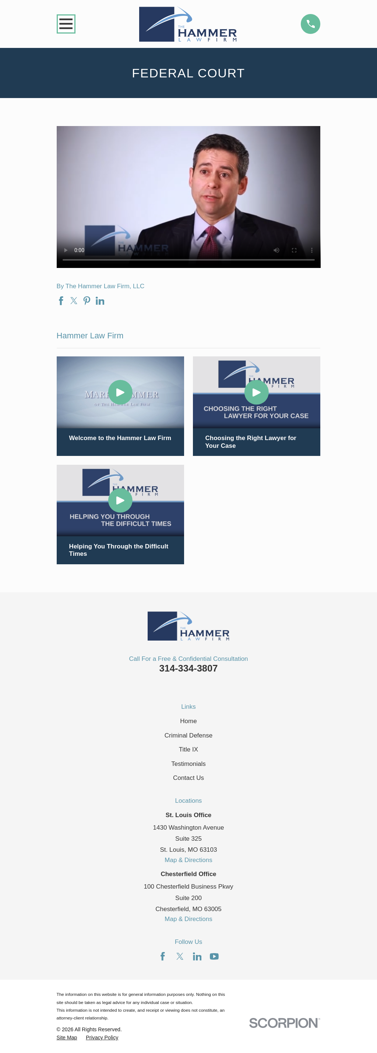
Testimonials (188, 763)
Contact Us (188, 777)
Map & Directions (188, 860)
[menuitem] (67, 1038)
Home (188, 721)
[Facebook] (162, 956)
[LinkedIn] (197, 956)
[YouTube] (214, 956)
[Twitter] (180, 956)
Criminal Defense (188, 735)
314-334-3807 (188, 668)
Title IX (188, 749)
